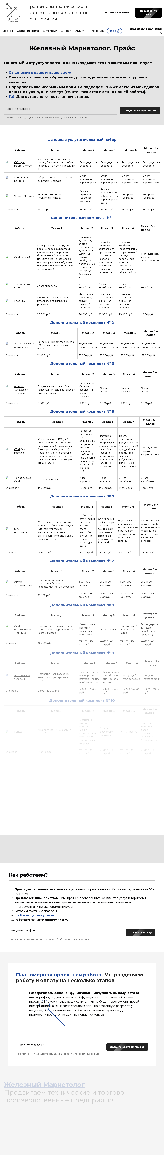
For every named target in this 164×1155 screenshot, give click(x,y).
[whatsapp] (118, 31)
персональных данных (75, 117)
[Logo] (13, 13)
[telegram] (110, 31)
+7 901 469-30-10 (117, 12)
